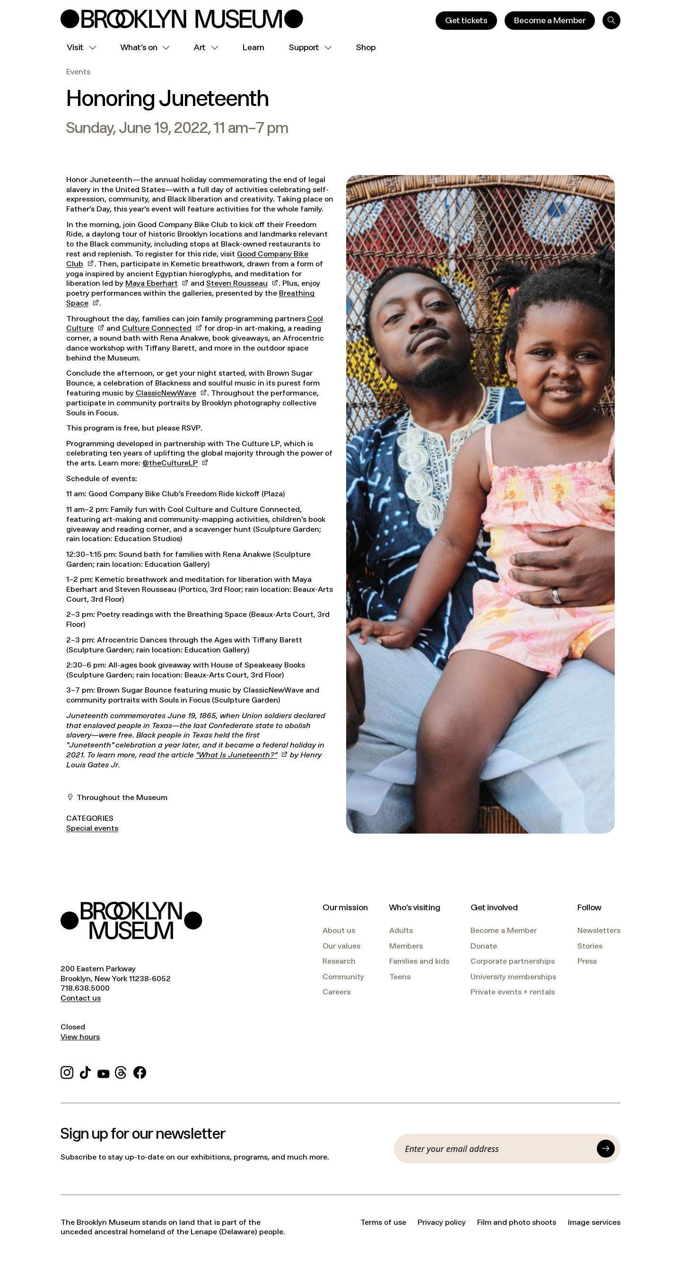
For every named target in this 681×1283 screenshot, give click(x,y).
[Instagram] (67, 1071)
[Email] (498, 1148)
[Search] (611, 20)
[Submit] (606, 1149)
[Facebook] (139, 1071)
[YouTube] (103, 1071)
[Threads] (121, 1071)
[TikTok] (85, 1071)
